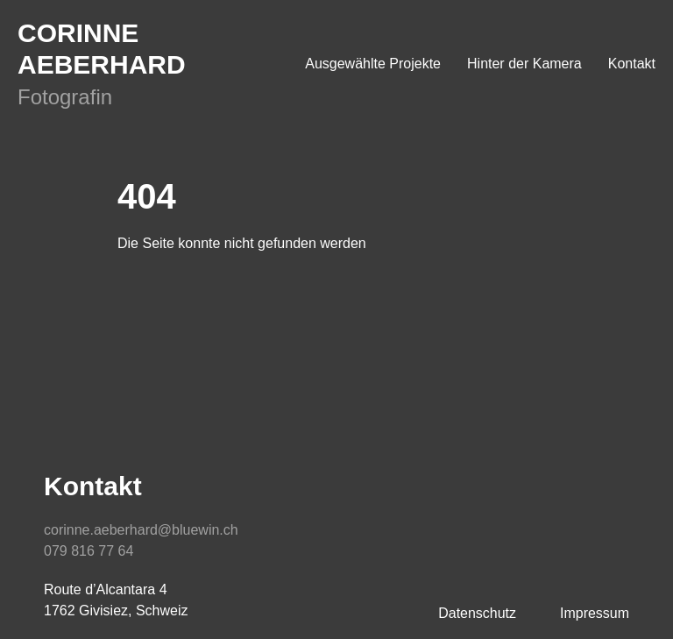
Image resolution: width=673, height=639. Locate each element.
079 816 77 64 (88, 550)
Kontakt (631, 63)
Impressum (594, 613)
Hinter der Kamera (524, 63)
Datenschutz (477, 613)
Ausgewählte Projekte (373, 63)
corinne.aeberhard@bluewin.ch (141, 529)
